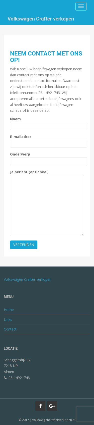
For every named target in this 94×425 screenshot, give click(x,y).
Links (8, 319)
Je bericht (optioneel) (47, 175)
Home (9, 309)
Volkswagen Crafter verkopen (41, 19)
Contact (10, 329)
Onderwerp (47, 158)
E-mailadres (47, 140)
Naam (47, 122)
